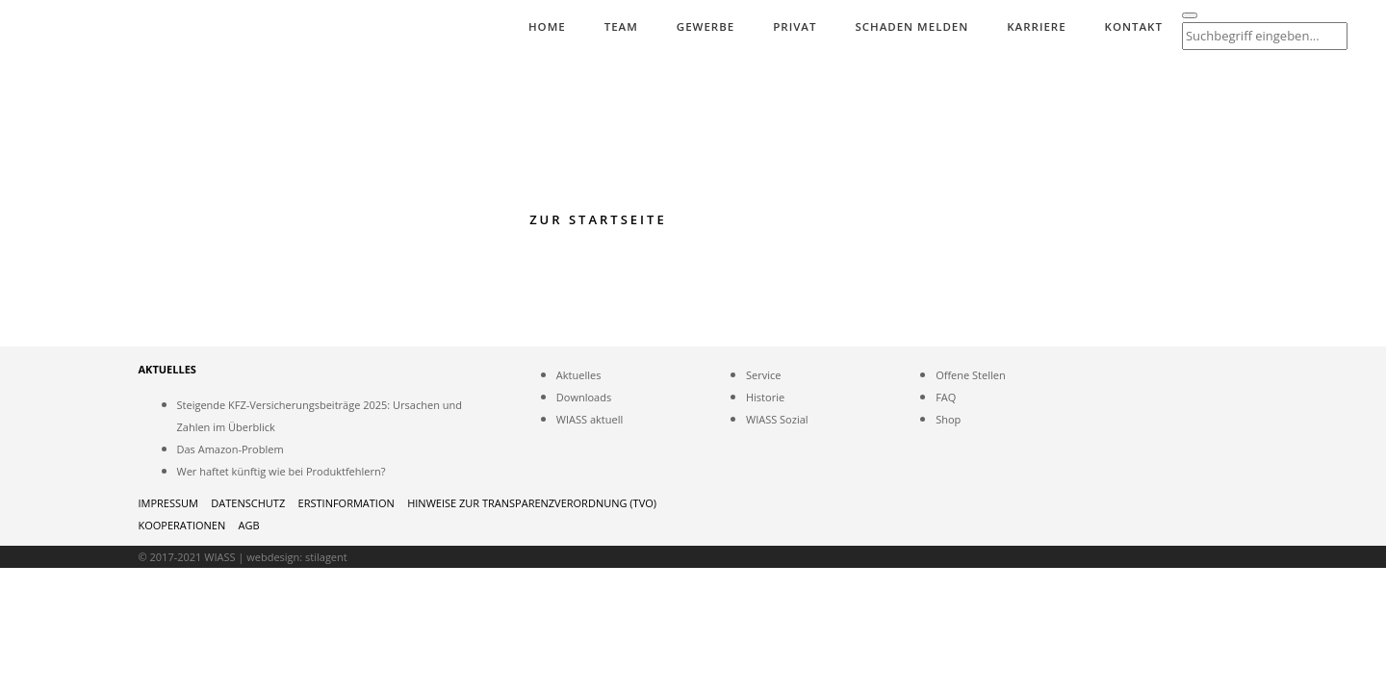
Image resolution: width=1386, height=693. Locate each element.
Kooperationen (182, 525)
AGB (249, 525)
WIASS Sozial (777, 419)
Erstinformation (346, 503)
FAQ (946, 397)
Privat (794, 26)
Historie (765, 397)
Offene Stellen (971, 375)
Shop (948, 419)
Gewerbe (705, 26)
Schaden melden (911, 26)
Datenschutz (248, 503)
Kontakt (1134, 26)
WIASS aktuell (589, 419)
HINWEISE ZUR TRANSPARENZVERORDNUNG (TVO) (531, 503)
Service (763, 375)
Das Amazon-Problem (230, 449)
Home (547, 26)
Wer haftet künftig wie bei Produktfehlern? (281, 471)
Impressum (168, 503)
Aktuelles (579, 375)
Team (621, 26)
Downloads (583, 397)
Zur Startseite (598, 219)
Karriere (1036, 26)
